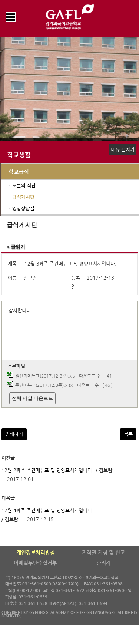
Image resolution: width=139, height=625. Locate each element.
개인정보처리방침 (35, 552)
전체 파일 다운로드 (32, 398)
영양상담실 (23, 208)
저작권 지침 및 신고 (103, 552)
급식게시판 (23, 196)
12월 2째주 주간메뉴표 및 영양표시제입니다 (46, 470)
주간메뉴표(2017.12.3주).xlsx (44, 385)
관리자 (103, 563)
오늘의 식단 (24, 185)
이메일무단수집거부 (35, 563)
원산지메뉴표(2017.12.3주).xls (45, 376)
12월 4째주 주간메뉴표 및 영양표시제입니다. (47, 510)
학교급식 (19, 171)
